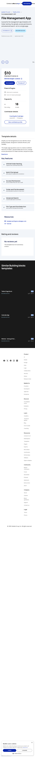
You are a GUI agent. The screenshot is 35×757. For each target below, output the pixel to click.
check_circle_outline (4, 164)
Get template (9, 83)
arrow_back (3, 62)
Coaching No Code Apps (16, 116)
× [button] (31, 742)
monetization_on (5, 92)
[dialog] (17, 748)
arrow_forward (7, 62)
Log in (18, 3)
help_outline (17, 76)
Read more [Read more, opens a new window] (25, 747)
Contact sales (11, 3)
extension (5, 95)
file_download (28, 293)
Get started (27, 3)
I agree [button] (9, 750)
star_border (31, 293)
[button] (17, 753)
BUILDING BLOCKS (5, 293)
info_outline (11, 30)
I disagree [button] (24, 750)
